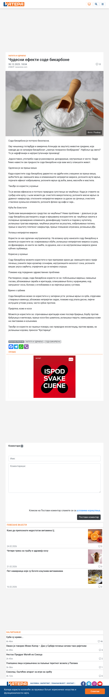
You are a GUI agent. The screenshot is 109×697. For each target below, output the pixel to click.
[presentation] (30, 500)
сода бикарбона (52, 342)
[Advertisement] (54, 31)
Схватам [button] (95, 691)
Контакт (70, 683)
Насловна (34, 683)
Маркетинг (45, 683)
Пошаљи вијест (58, 683)
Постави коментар (89, 517)
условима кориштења (88, 510)
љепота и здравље (34, 342)
